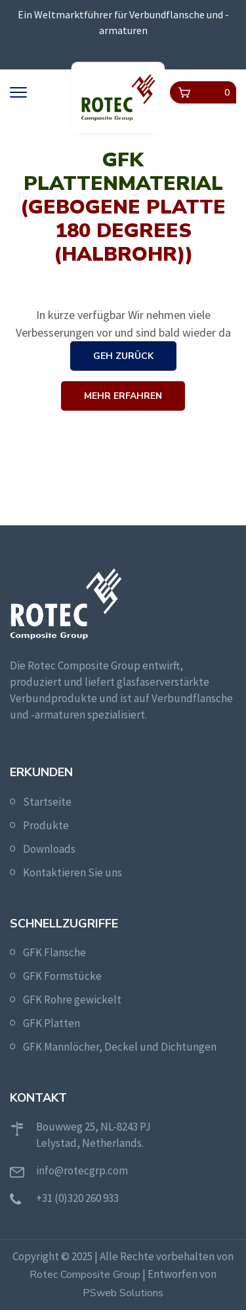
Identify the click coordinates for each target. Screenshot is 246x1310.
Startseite (47, 802)
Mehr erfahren (123, 396)
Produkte (46, 825)
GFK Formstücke (62, 976)
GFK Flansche (54, 952)
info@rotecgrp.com (82, 1170)
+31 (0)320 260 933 (77, 1198)
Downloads (49, 849)
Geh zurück (123, 356)
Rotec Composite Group (85, 1274)
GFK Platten (51, 1023)
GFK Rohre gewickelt (72, 999)
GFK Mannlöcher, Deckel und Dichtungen (119, 1046)
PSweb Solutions (123, 1293)
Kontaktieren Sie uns (72, 872)
